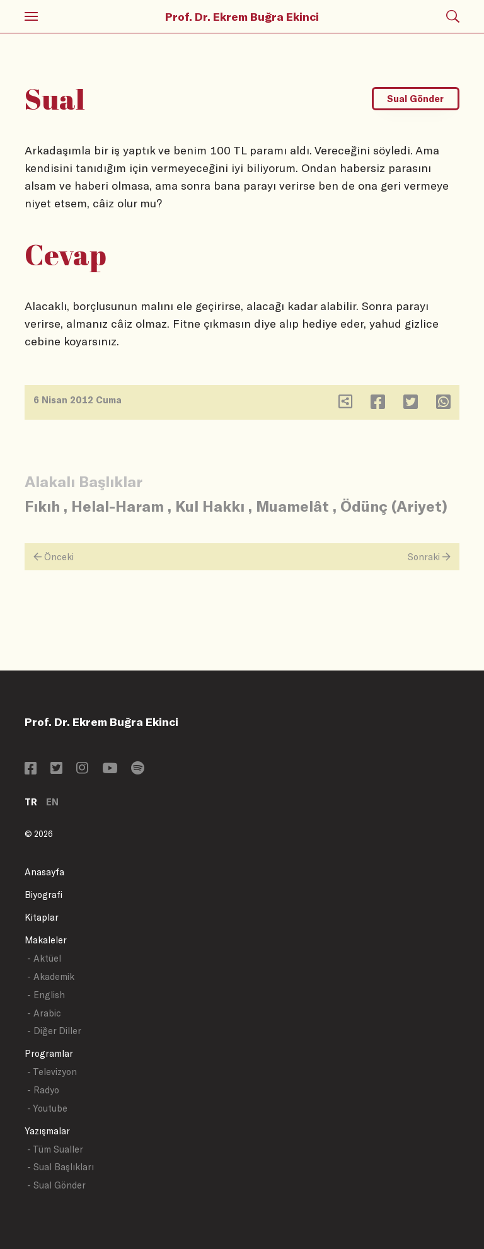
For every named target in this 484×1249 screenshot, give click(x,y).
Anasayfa (44, 871)
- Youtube (47, 1108)
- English (46, 994)
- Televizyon (52, 1071)
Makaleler (46, 940)
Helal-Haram (117, 506)
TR (31, 802)
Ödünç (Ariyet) (393, 506)
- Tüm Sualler (55, 1149)
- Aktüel (44, 958)
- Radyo (43, 1090)
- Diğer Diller (54, 1030)
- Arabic (44, 1013)
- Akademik (50, 976)
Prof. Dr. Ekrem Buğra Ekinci (242, 16)
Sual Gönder (415, 98)
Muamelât (292, 506)
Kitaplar (42, 917)
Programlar (49, 1053)
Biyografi (43, 894)
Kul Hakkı (210, 506)
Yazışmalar (47, 1130)
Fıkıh (42, 506)
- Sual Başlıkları (60, 1166)
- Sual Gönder (56, 1185)
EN (52, 802)
